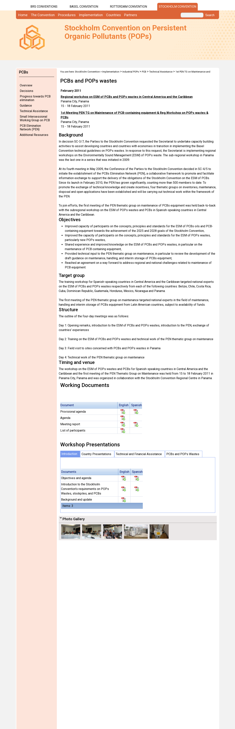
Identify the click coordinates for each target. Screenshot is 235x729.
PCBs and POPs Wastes (182, 454)
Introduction (69, 454)
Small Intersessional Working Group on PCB (35, 118)
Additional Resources (34, 135)
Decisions (26, 91)
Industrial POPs (130, 71)
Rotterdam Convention (128, 6)
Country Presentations (96, 454)
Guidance (26, 105)
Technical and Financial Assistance (139, 454)
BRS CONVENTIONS (43, 6)
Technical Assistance (34, 111)
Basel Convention (84, 6)
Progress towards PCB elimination (35, 98)
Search (209, 15)
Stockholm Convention (177, 6)
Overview (26, 85)
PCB (144, 71)
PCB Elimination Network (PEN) (30, 127)
